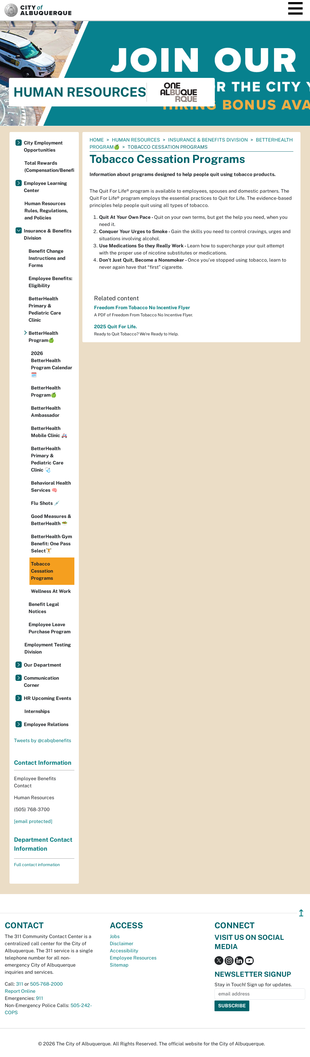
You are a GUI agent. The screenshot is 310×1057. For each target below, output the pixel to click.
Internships (37, 711)
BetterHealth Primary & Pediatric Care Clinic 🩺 (47, 459)
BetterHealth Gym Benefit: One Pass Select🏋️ (51, 544)
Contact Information (42, 762)
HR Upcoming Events (47, 698)
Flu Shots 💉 (45, 503)
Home (97, 140)
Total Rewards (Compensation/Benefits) (49, 166)
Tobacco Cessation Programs (42, 571)
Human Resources (136, 140)
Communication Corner (41, 681)
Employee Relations (46, 724)
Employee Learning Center (45, 186)
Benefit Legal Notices (44, 607)
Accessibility (124, 951)
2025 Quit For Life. (115, 326)
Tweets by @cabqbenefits (42, 740)
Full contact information (37, 864)
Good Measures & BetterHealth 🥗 (51, 519)
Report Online (20, 991)
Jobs (115, 936)
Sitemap (119, 965)
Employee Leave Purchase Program (50, 628)
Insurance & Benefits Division (208, 140)
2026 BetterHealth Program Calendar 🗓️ (51, 364)
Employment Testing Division (47, 648)
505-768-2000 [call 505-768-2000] (46, 984)
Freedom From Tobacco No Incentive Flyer (142, 307)
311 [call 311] (19, 984)
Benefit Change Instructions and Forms (47, 258)
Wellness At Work (51, 591)
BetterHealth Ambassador (45, 411)
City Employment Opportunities (43, 146)
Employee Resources (133, 958)
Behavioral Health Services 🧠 (51, 486)
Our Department (42, 665)
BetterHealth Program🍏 (43, 336)
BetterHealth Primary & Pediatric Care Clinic (45, 309)
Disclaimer (121, 943)
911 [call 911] (39, 998)
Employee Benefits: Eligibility (50, 282)
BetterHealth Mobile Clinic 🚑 (49, 431)
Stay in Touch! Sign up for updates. (253, 984)
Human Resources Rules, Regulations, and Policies (46, 211)
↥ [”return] (301, 912)
